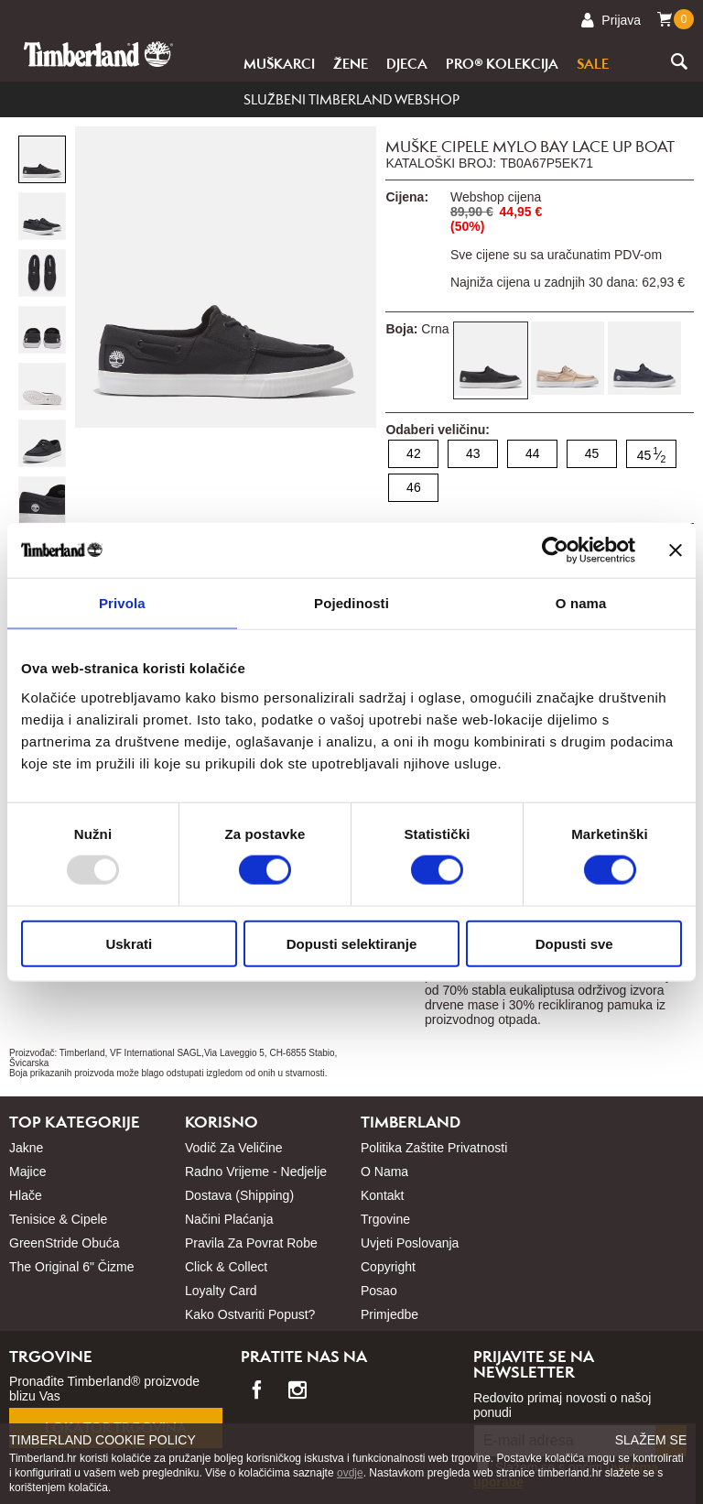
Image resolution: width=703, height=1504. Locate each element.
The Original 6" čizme (71, 1266)
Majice (27, 1171)
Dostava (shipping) (239, 1195)
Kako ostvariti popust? (250, 1314)
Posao (379, 1290)
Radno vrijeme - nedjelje (256, 1171)
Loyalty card (221, 1290)
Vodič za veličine (234, 1147)
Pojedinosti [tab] (351, 603)
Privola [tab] (122, 603)
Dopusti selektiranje (352, 943)
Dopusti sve (574, 943)
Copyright (388, 1266)
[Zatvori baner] (675, 550)
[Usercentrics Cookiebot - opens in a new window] (555, 550)
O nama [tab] (581, 603)
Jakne (26, 1147)
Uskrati (128, 943)
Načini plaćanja (229, 1219)
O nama (384, 1171)
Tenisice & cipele (58, 1219)
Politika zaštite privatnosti (434, 1147)
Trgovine (385, 1219)
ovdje (350, 1472)
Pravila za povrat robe (251, 1243)
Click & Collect (226, 1266)
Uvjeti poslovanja (410, 1243)
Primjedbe (389, 1314)
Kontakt (382, 1195)
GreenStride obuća (64, 1243)
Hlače (25, 1195)
